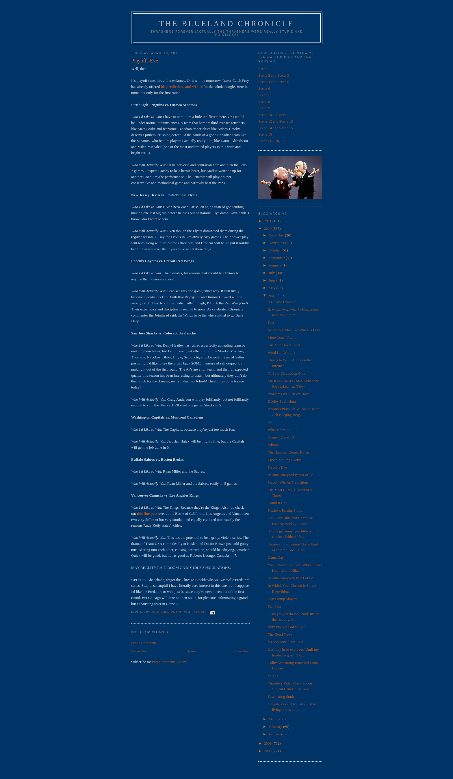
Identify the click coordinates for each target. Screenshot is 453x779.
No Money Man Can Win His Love (294, 330)
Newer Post (139, 651)
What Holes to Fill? (282, 430)
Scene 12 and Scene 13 (275, 121)
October (275, 250)
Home (191, 651)
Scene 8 (264, 101)
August (275, 265)
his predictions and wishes (182, 86)
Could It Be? (277, 503)
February (276, 726)
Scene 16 (265, 134)
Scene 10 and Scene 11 (275, 114)
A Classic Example (282, 302)
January (275, 734)
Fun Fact (274, 606)
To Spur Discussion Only (286, 373)
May (272, 288)
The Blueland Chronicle (226, 23)
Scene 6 (264, 88)
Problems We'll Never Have (288, 394)
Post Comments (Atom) (170, 662)
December (277, 235)
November (277, 242)
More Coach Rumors (283, 337)
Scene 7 (264, 95)
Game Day (276, 557)
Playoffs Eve (277, 467)
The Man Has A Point (284, 345)
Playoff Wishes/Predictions (288, 482)
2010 (268, 228)
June (272, 280)
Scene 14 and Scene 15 (275, 128)
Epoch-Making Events (284, 460)
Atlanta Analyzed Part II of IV (290, 475)
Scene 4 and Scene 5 (273, 81)
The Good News (280, 634)
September (277, 258)
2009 (268, 743)
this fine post (147, 513)
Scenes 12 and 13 (281, 437)
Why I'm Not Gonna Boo (286, 627)
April (273, 295)
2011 (268, 221)
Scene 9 (264, 108)
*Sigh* (273, 675)
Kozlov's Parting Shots (285, 510)
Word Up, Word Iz (281, 352)
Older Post (242, 651)
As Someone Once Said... (287, 642)
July (272, 273)
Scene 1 (264, 68)
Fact (271, 322)
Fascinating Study (281, 696)
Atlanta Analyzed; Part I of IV (290, 578)
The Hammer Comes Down (288, 452)
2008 (268, 751)
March (274, 719)
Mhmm (273, 445)
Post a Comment (143, 643)
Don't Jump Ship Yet (283, 599)
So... (271, 422)
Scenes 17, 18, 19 (271, 141)
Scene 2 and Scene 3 (273, 75)
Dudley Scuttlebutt (282, 401)
